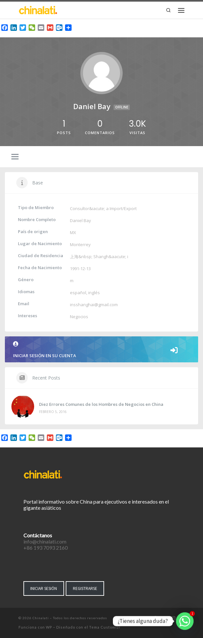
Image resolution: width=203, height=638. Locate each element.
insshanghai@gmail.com (94, 304)
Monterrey (80, 244)
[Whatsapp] (185, 621)
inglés (94, 292)
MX (73, 232)
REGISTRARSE (85, 588)
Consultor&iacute (87, 208)
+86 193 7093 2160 (45, 547)
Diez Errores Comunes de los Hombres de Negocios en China (101, 404)
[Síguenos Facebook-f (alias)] (155, 618)
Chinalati (41, 618)
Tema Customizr (105, 627)
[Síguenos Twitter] (164, 618)
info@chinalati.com (44, 541)
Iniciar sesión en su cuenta (101, 349)
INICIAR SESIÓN (43, 588)
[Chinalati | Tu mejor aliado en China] (38, 9)
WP (49, 627)
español (78, 292)
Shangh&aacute (109, 256)
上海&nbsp (80, 256)
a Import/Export (121, 208)
